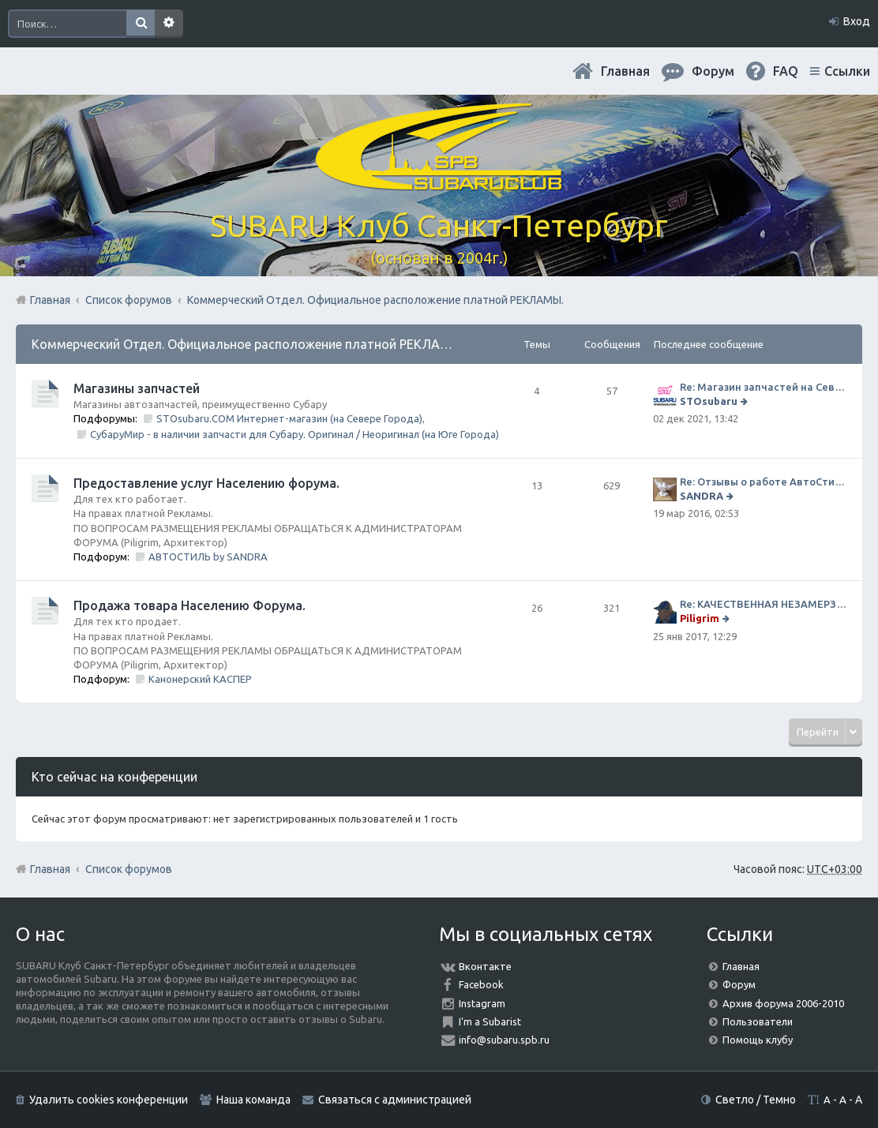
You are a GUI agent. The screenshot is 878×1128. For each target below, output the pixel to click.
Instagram (482, 1003)
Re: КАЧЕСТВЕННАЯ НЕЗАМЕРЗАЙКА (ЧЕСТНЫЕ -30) (763, 603)
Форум (739, 984)
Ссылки (847, 71)
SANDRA (701, 495)
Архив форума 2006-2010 (783, 1003)
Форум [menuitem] (713, 71)
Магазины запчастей (136, 388)
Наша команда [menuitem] (253, 1099)
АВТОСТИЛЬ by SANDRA (208, 556)
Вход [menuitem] (856, 21)
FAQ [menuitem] (785, 71)
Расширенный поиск (169, 23)
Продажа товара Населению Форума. (189, 605)
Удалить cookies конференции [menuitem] (108, 1099)
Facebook (481, 984)
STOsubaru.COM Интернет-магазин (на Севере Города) (289, 418)
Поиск (140, 23)
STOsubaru (708, 401)
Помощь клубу (757, 1039)
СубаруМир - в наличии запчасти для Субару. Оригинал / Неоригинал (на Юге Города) (294, 434)
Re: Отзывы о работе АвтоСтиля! (763, 481)
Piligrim (699, 618)
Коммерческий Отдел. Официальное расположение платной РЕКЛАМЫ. (247, 344)
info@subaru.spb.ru (504, 1039)
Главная (625, 71)
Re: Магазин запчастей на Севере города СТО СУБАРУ (763, 386)
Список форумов (128, 869)
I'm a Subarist (490, 1021)
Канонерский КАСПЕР (200, 678)
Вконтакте (485, 966)
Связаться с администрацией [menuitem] (394, 1099)
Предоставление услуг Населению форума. (206, 483)
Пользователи (757, 1021)
